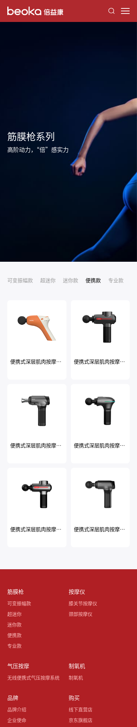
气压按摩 (18, 666)
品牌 (12, 697)
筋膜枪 (15, 591)
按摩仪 (77, 591)
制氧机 (77, 666)
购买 (74, 697)
